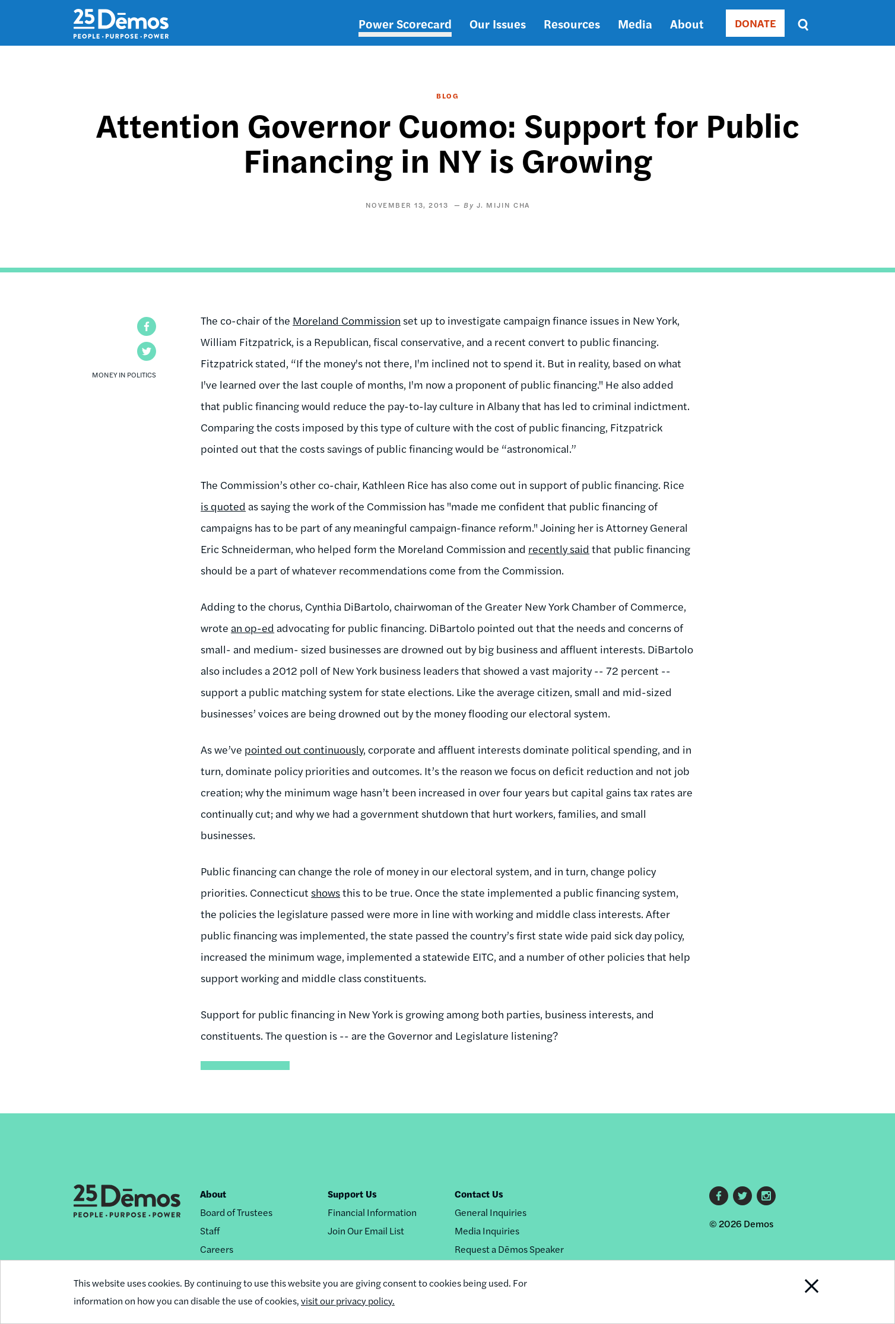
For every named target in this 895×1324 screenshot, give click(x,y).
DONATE (755, 22)
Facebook (718, 1195)
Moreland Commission (347, 320)
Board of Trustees (236, 1212)
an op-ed (252, 627)
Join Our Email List (366, 1230)
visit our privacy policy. (348, 1300)
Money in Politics (124, 374)
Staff (210, 1230)
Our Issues (497, 23)
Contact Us (479, 1194)
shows (325, 892)
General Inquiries (490, 1212)
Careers (216, 1249)
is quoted (223, 506)
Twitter (742, 1195)
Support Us (352, 1194)
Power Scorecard (405, 23)
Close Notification (797, 1292)
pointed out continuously (304, 749)
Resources (572, 23)
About (686, 23)
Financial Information (372, 1212)
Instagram (766, 1195)
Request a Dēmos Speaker (509, 1249)
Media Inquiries (487, 1230)
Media (635, 23)
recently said (558, 548)
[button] (146, 326)
